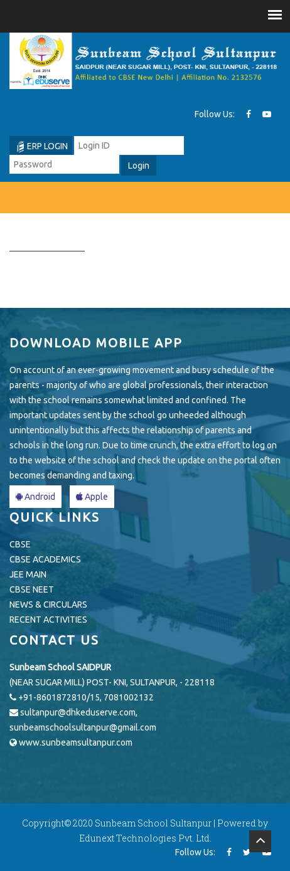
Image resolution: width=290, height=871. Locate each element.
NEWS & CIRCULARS (48, 604)
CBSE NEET (31, 589)
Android (35, 497)
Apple (92, 497)
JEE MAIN (27, 574)
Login (138, 166)
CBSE (20, 544)
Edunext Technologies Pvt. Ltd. (145, 838)
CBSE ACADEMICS (45, 559)
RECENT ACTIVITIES (48, 620)
